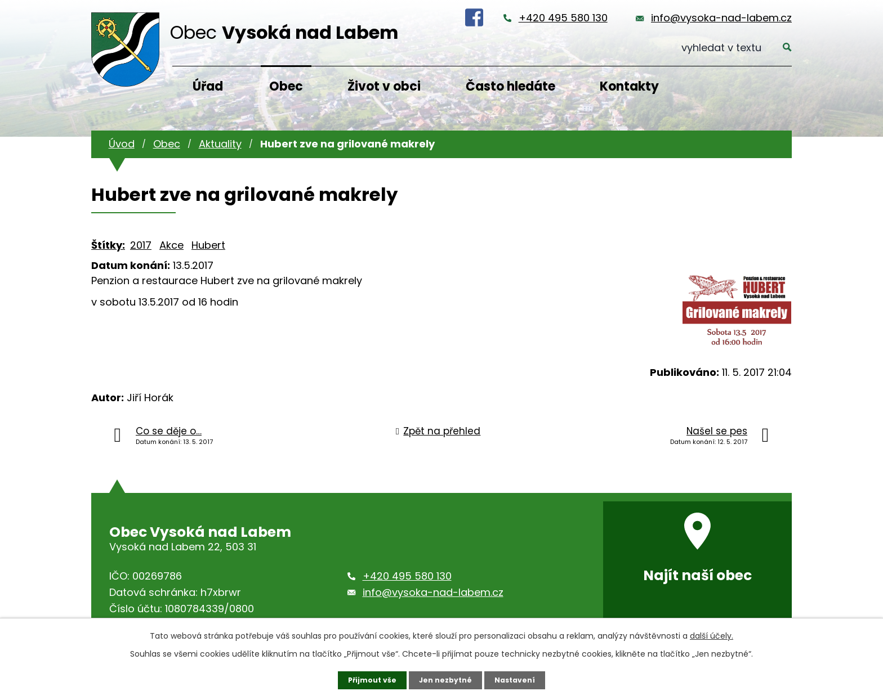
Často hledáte (510, 86)
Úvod (122, 144)
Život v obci (384, 86)
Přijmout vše (367, 679)
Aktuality (220, 144)
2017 (140, 245)
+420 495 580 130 (563, 18)
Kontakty (629, 86)
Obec (286, 86)
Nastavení (520, 679)
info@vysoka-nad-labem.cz (721, 18)
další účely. (711, 634)
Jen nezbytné (445, 679)
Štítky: (108, 245)
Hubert (208, 245)
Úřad (208, 86)
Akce (171, 245)
